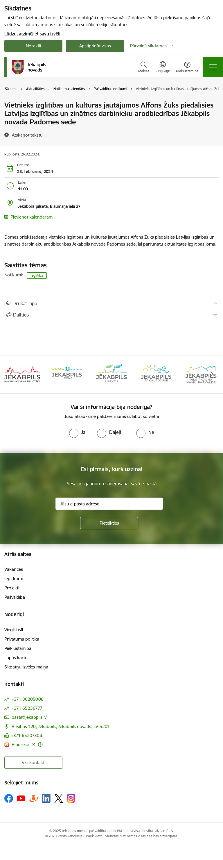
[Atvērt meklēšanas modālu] (143, 68)
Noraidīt (33, 46)
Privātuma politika (21, 639)
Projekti (11, 588)
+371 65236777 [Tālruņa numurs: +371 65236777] (27, 708)
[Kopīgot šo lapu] (111, 314)
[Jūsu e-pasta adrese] (109, 504)
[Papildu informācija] (40, 744)
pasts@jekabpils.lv (29, 717)
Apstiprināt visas (95, 46)
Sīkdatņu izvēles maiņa (26, 667)
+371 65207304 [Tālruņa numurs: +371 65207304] (26, 735)
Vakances (13, 569)
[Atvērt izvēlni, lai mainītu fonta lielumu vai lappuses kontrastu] (187, 68)
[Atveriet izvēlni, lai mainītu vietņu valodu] (162, 67)
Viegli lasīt (13, 629)
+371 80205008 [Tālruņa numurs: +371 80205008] (28, 699)
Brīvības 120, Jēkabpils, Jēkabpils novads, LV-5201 (61, 726)
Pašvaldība (14, 597)
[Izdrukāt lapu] (111, 303)
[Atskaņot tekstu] (27, 134)
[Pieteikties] (109, 523)
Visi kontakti (33, 762)
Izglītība (37, 275)
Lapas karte (15, 657)
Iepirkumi (13, 578)
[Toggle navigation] (213, 67)
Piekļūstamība (17, 648)
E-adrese (21, 744)
